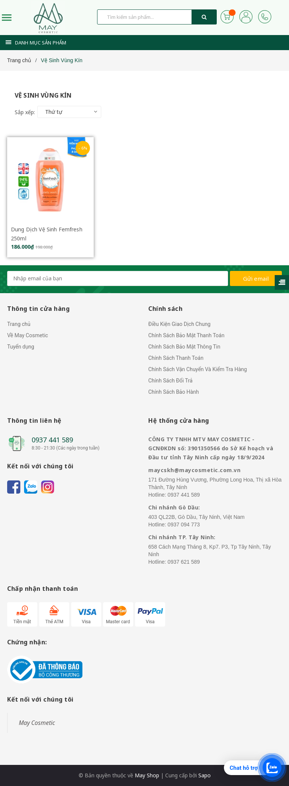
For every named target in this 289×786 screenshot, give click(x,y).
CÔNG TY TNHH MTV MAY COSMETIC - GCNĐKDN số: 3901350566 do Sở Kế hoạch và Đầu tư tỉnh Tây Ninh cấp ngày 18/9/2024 (210, 448)
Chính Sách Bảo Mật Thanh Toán (186, 335)
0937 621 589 (183, 562)
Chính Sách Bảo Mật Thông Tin (184, 347)
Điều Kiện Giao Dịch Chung (179, 324)
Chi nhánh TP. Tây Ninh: (182, 537)
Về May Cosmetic (27, 335)
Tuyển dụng (20, 347)
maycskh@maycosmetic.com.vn (194, 470)
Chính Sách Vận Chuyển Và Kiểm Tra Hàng (197, 369)
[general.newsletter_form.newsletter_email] (117, 278)
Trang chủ (18, 324)
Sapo (204, 775)
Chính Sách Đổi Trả (170, 381)
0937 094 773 (183, 524)
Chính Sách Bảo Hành (173, 392)
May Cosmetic (37, 723)
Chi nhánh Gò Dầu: (174, 507)
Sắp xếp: (25, 112)
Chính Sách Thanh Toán (176, 358)
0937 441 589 (52, 439)
